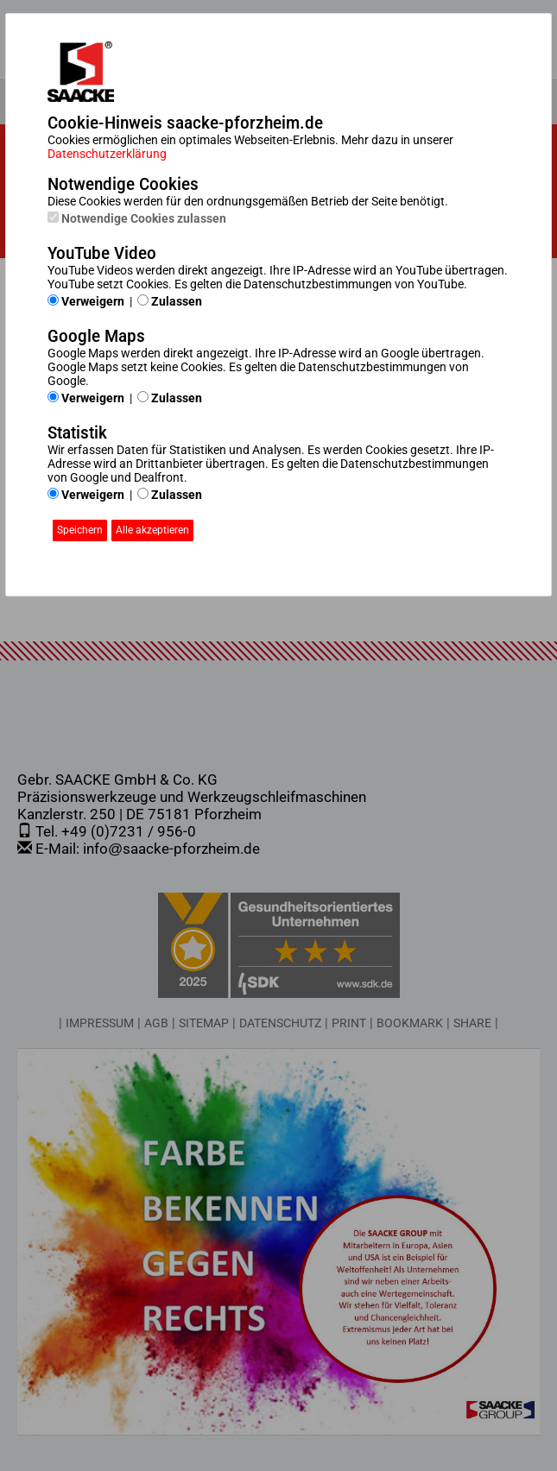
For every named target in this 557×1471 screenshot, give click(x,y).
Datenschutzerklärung (107, 154)
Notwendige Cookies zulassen (136, 218)
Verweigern (85, 301)
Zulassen (169, 301)
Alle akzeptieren (152, 530)
